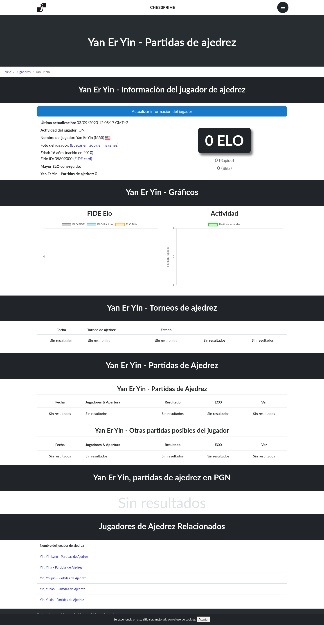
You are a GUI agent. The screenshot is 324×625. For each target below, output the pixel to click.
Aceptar (203, 619)
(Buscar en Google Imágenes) (94, 145)
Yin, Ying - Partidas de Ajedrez (61, 567)
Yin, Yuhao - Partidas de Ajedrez (62, 589)
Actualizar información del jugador (162, 111)
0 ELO (224, 140)
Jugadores (23, 72)
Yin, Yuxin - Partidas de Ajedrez (62, 600)
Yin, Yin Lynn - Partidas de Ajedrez (64, 556)
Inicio (7, 72)
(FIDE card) (83, 158)
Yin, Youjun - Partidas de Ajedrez (63, 578)
